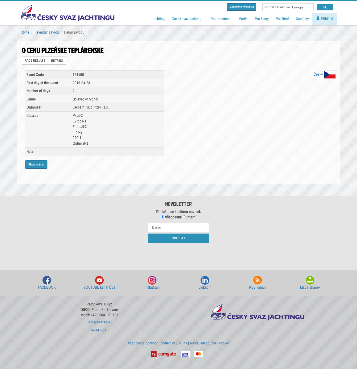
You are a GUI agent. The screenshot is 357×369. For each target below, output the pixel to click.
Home (25, 32)
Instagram (152, 283)
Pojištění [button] (282, 18)
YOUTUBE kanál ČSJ (99, 283)
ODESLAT (178, 238)
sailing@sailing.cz (99, 322)
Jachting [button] (158, 18)
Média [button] (243, 18)
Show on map (36, 164)
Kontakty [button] (302, 18)
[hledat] (287, 7)
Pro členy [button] (262, 18)
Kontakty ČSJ (99, 330)
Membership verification (242, 7)
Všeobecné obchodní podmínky (151, 343)
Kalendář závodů (47, 32)
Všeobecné (171, 217)
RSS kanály (257, 283)
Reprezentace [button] (220, 18)
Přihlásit (324, 18)
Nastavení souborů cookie (209, 343)
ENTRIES (57, 60)
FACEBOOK (47, 283)
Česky (325, 74)
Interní (189, 217)
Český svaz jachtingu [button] (187, 18)
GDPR (182, 343)
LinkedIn (204, 283)
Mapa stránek (310, 283)
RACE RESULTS (35, 60)
